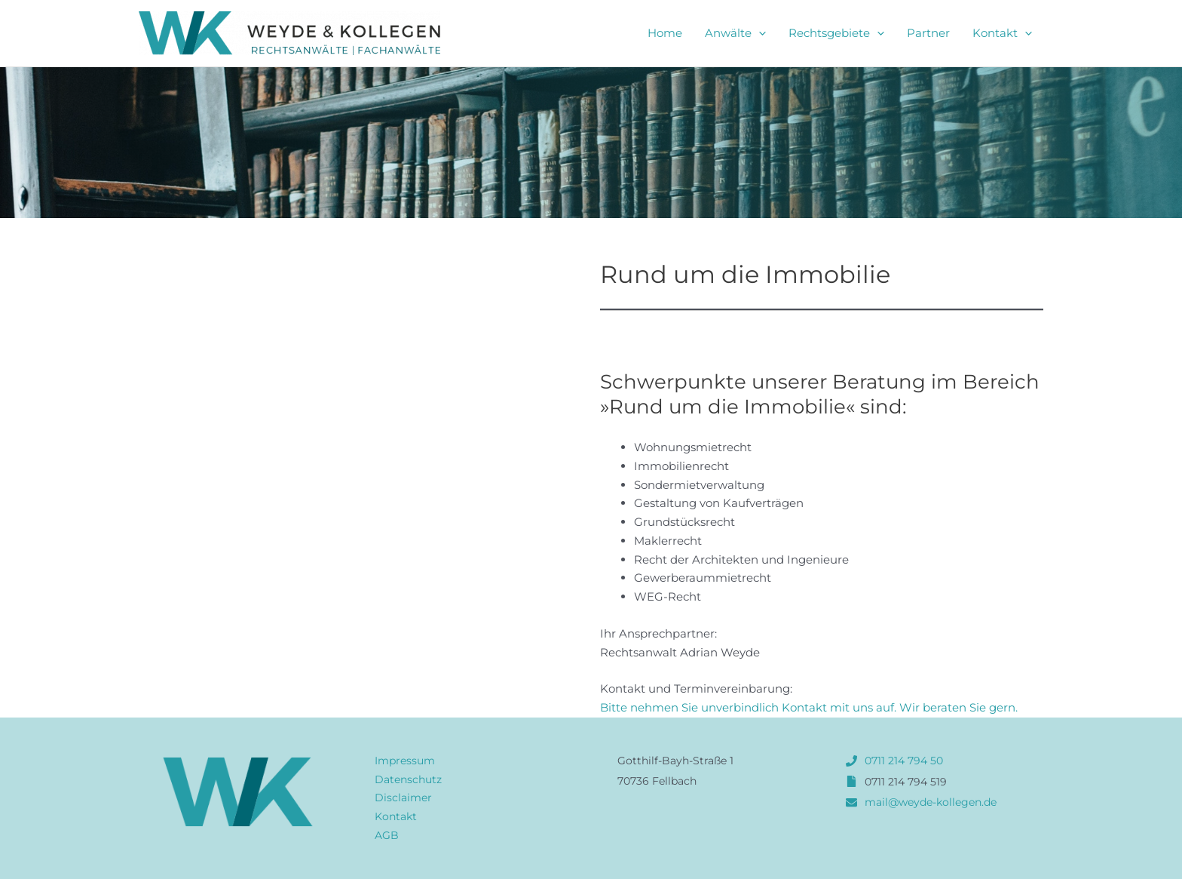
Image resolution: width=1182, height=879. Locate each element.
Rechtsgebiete (836, 33)
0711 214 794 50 (904, 760)
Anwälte (735, 33)
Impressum (405, 760)
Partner (928, 33)
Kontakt (1002, 33)
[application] (759, 33)
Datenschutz (408, 779)
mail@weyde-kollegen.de (931, 802)
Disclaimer (403, 797)
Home (665, 33)
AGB (387, 835)
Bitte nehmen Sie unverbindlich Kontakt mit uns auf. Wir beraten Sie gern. (809, 707)
